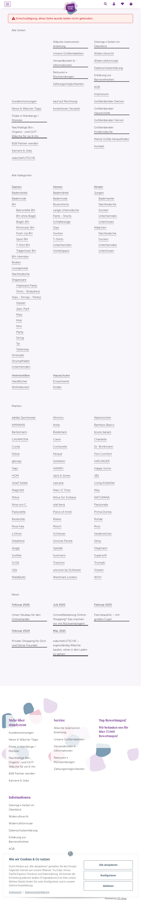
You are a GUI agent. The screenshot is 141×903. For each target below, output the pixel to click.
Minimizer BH (25, 227)
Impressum (15, 892)
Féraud (57, 453)
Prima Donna (102, 511)
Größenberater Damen (109, 101)
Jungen (99, 192)
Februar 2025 (103, 604)
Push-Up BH (24, 233)
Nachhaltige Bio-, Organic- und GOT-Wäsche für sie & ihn (25, 132)
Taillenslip (22, 349)
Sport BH (22, 239)
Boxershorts (61, 204)
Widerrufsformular (106, 60)
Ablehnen (108, 886)
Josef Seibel (20, 482)
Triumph (99, 562)
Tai (18, 343)
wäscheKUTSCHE (23, 157)
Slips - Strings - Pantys (26, 297)
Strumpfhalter (21, 360)
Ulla (14, 569)
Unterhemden (21, 366)
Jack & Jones (61, 475)
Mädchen (100, 227)
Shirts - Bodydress (28, 291)
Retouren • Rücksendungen (63, 74)
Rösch (57, 526)
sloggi (16, 548)
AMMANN (18, 424)
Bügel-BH (22, 221)
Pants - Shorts (62, 215)
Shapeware (19, 279)
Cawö (57, 439)
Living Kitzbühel (104, 482)
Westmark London (65, 577)
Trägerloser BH (26, 250)
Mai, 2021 (59, 630)
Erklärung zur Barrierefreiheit (104, 77)
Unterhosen (106, 221)
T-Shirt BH (23, 244)
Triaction (59, 562)
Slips (56, 227)
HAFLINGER (102, 461)
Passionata (101, 504)
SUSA (15, 562)
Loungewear (20, 268)
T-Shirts (58, 239)
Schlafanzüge (61, 221)
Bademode (19, 198)
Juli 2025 (59, 604)
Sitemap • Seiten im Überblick (107, 44)
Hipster (21, 302)
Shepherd (18, 540)
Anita (56, 424)
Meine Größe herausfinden (111, 139)
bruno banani (102, 432)
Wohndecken (20, 387)
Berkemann (19, 432)
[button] (105, 4)
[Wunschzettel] (122, 4)
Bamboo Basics (104, 424)
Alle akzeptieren (108, 864)
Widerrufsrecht (104, 53)
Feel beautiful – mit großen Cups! (106, 617)
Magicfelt (18, 490)
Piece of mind (62, 511)
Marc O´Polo (61, 490)
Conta (16, 446)
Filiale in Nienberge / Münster (25, 118)
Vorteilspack (61, 250)
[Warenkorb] (132, 4)
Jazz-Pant (22, 308)
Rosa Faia (18, 526)
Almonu (58, 417)
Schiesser (59, 533)
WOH (97, 577)
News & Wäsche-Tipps (26, 108)
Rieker (57, 519)
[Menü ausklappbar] (7, 4)
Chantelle (100, 439)
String (20, 337)
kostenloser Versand (66, 108)
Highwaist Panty (26, 285)
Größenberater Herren (109, 120)
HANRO (58, 468)
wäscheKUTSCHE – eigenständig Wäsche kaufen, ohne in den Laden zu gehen (70, 647)
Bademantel (106, 198)
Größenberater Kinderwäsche (104, 129)
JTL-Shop (121, 898)
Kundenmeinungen (24, 101)
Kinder (57, 387)
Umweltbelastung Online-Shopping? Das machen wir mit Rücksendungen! (70, 619)
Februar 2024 (21, 630)
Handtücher (19, 381)
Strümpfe (18, 355)
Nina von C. (19, 504)
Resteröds (18, 519)
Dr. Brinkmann (103, 446)
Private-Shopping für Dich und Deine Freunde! (29, 643)
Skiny (97, 540)
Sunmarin (59, 555)
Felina (15, 453)
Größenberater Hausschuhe (104, 110)
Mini (19, 326)
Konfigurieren (108, 875)
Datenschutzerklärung (37, 892)
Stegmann (100, 548)
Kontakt (99, 146)
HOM (15, 475)
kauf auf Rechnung (65, 101)
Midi (19, 320)
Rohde (98, 519)
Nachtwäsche (21, 273)
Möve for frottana (64, 497)
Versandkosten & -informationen (65, 63)
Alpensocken (102, 417)
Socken (58, 233)
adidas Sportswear (24, 417)
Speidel (58, 548)
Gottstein (59, 461)
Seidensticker (103, 533)
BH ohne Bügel (26, 215)
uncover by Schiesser (67, 569)
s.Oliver (17, 533)
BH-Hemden (20, 256)
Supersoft (100, 555)
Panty (19, 331)
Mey (97, 490)
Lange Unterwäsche (66, 210)
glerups (16, 461)
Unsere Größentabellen (68, 53)
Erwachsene (61, 381)
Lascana (58, 482)
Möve (15, 497)
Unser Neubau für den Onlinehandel (26, 617)
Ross (97, 526)
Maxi (19, 314)
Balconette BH (25, 210)
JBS (96, 475)
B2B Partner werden (25, 143)
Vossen (99, 569)
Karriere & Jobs (22, 150)
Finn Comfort (103, 453)
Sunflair (17, 555)
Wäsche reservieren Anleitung (66, 44)
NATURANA (102, 497)
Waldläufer (19, 577)
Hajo (15, 468)
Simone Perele (62, 540)
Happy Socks (102, 468)
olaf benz (59, 504)
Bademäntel (19, 192)
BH (14, 204)
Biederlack (60, 432)
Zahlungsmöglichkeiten (68, 83)
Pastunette (19, 511)
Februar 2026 (21, 604)
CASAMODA (20, 439)
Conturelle (60, 446)
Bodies (16, 262)
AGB (97, 86)
